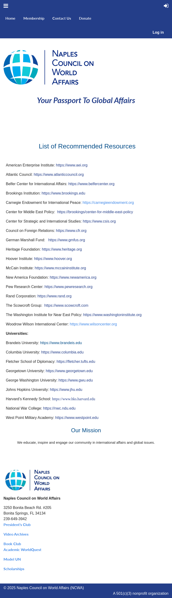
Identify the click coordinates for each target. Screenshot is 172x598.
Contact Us (61, 18)
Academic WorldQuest (22, 549)
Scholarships (14, 568)
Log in (158, 32)
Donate (85, 18)
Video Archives (16, 534)
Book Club (12, 543)
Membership (33, 18)
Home (10, 18)
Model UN (12, 559)
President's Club (17, 524)
